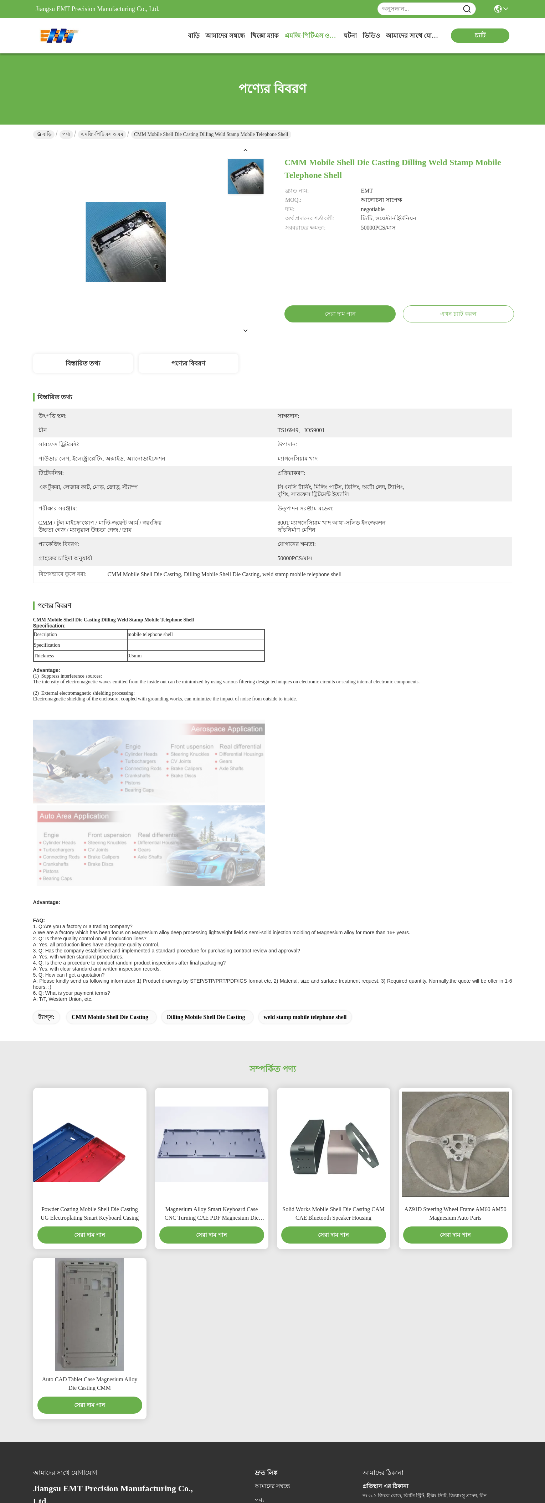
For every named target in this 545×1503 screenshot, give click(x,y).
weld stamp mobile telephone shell (305, 855)
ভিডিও (371, 35)
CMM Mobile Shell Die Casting (110, 855)
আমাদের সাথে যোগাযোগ (412, 35)
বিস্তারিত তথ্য (83, 363)
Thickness (44, 655)
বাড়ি (194, 35)
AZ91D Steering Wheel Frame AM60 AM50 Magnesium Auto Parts (455, 1052)
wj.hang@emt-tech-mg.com (76, 1370)
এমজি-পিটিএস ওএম (311, 35)
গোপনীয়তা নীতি (50, 1455)
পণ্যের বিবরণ (188, 363)
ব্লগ (258, 1353)
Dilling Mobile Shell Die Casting (206, 855)
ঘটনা (350, 35)
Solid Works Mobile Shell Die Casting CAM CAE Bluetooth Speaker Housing (333, 1052)
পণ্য (66, 134)
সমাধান (263, 1367)
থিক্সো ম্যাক (265, 35)
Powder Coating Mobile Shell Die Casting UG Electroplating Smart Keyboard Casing (90, 1052)
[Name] (467, 9)
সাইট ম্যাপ (80, 1455)
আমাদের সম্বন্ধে (225, 35)
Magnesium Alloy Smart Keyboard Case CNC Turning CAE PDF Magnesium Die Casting (212, 1053)
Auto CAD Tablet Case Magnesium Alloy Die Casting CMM (89, 1222)
